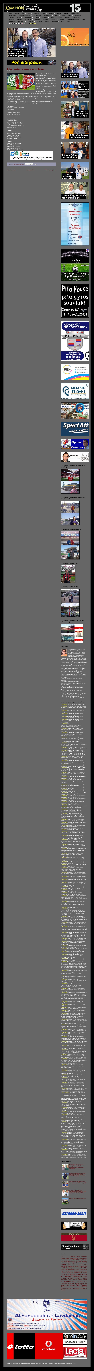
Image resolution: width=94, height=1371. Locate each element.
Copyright (47, 21)
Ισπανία (17, 13)
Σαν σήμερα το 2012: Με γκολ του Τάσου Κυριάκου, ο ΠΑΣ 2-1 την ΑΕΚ (77, 1182)
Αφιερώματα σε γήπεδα (66, 1272)
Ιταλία (69, 1276)
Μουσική (82, 1283)
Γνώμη (63, 1274)
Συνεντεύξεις (54, 19)
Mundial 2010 (75, 1264)
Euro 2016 (81, 1260)
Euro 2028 (71, 1261)
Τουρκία (63, 1290)
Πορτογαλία (84, 1286)
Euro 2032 (75, 1261)
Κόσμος (70, 15)
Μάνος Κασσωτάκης (77, 1281)
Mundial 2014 (83, 1265)
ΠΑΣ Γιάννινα (81, 1285)
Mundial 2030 (84, 1266)
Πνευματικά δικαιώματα (73, 1286)
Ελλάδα (19, 17)
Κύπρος (63, 15)
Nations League (78, 15)
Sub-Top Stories (83, 1269)
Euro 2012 (76, 1260)
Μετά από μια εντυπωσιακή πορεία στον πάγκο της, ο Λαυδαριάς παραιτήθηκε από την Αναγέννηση (77, 1174)
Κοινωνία (80, 1276)
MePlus (62, 21)
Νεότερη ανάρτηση (11, 170)
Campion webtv (75, 1256)
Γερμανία (85, 1272)
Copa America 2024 (83, 1258)
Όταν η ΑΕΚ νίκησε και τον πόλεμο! (77, 1198)
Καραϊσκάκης (75, 1276)
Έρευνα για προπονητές (73, 1271)
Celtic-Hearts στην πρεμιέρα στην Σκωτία (25, 69)
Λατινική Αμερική (82, 1279)
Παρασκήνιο (64, 1286)
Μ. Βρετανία (66, 1281)
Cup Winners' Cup (69, 1259)
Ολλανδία (72, 1285)
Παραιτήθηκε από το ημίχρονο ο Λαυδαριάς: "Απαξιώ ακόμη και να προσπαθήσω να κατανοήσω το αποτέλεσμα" (77, 1166)
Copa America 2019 (74, 1258)
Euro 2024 (66, 1261)
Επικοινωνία (55, 21)
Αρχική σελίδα (30, 170)
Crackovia (63, 1259)
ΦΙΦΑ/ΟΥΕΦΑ (12, 21)
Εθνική (67, 1274)
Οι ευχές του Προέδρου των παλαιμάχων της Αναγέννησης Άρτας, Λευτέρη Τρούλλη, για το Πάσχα (78, 1191)
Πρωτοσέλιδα (30, 21)
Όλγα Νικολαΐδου (83, 1271)
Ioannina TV (84, 1263)
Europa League (70, 1263)
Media (68, 21)
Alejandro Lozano (65, 1256)
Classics (67, 1258)
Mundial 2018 (64, 1266)
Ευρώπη (56, 15)
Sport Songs (77, 1269)
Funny (77, 1263)
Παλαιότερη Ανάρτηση (50, 170)
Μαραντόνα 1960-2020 (74, 1283)
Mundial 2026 (78, 1266)
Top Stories (64, 1271)
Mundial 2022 (71, 1266)
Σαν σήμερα (76, 1288)
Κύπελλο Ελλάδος (67, 1278)
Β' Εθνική (37, 17)
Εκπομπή (72, 1274)
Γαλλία (80, 1272)
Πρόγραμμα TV (69, 1288)
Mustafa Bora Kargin (67, 1268)
